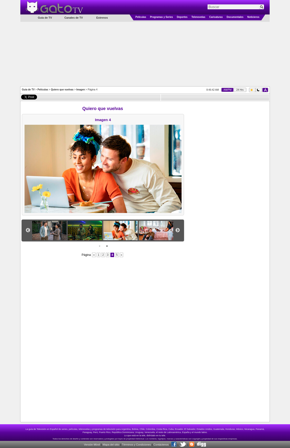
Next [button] (177, 230)
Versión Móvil (92, 444)
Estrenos (102, 17)
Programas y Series (161, 17)
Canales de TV (73, 17)
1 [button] (99, 246)
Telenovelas (198, 17)
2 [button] (107, 246)
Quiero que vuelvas (62, 89)
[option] (50, 230)
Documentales (235, 17)
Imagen (80, 89)
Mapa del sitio (111, 444)
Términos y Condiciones (136, 444)
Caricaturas (216, 17)
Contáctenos (161, 444)
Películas (140, 17)
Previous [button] (28, 230)
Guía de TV (28, 89)
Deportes (182, 17)
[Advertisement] (145, 53)
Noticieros (253, 17)
